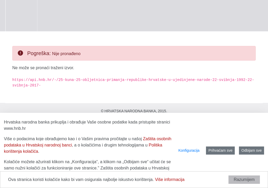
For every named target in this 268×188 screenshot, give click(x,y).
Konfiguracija (188, 150)
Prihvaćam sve (220, 150)
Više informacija (170, 179)
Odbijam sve (251, 150)
